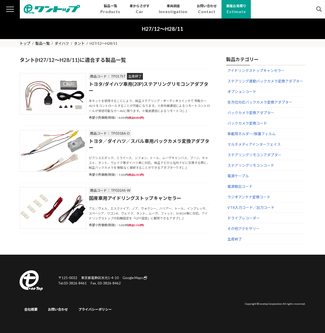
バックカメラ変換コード (247, 123)
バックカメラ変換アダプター (250, 112)
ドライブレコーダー (243, 218)
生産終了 (234, 239)
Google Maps (135, 278)
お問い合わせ (58, 309)
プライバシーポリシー (95, 309)
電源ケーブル (238, 176)
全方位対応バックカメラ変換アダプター (259, 102)
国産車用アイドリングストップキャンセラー (135, 198)
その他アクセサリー (243, 228)
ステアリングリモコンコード (250, 165)
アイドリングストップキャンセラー (256, 70)
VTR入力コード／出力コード (251, 207)
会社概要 (31, 309)
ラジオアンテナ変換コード (248, 197)
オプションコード (241, 91)
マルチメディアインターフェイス (254, 144)
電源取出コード (240, 186)
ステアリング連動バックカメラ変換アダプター (265, 81)
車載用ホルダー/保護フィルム (251, 134)
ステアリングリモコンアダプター (254, 155)
